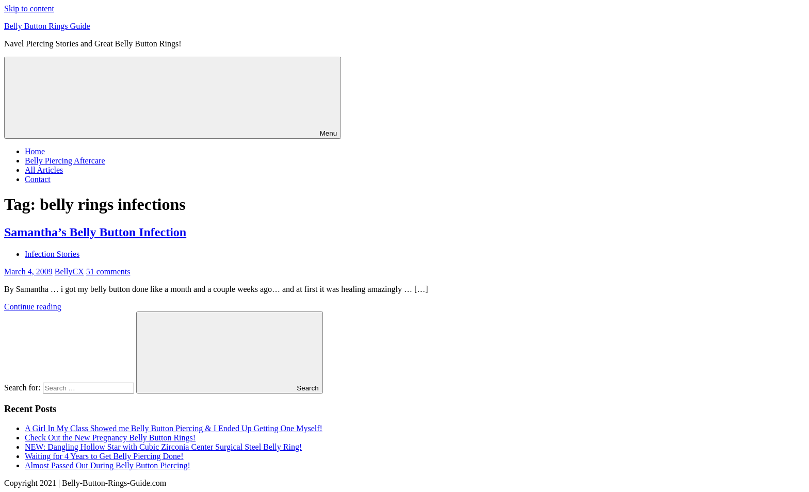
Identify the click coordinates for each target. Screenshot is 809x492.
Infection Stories (52, 254)
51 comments (108, 271)
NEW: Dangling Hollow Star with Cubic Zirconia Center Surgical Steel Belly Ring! (163, 446)
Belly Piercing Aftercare (65, 160)
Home (35, 151)
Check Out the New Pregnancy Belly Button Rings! (110, 437)
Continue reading (32, 306)
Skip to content (29, 8)
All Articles (44, 170)
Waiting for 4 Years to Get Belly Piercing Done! (104, 456)
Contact (38, 179)
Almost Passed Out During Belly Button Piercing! (107, 465)
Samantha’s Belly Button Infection (95, 232)
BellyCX (69, 271)
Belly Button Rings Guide (47, 26)
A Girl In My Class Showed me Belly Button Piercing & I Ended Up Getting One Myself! (173, 428)
